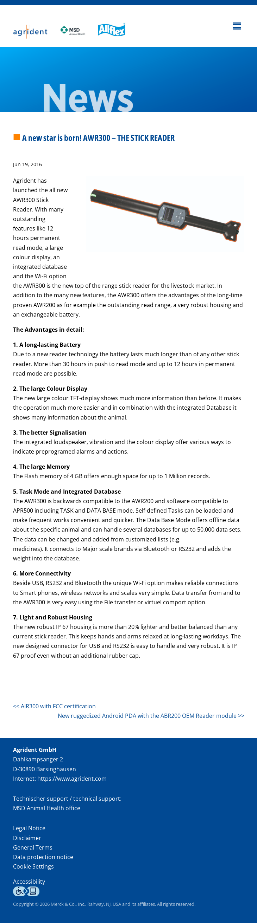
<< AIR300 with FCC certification (54, 706)
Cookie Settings (33, 866)
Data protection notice (43, 857)
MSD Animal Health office (46, 808)
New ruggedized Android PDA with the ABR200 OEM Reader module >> (151, 716)
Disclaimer (27, 838)
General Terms (32, 847)
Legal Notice (29, 828)
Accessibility (29, 881)
